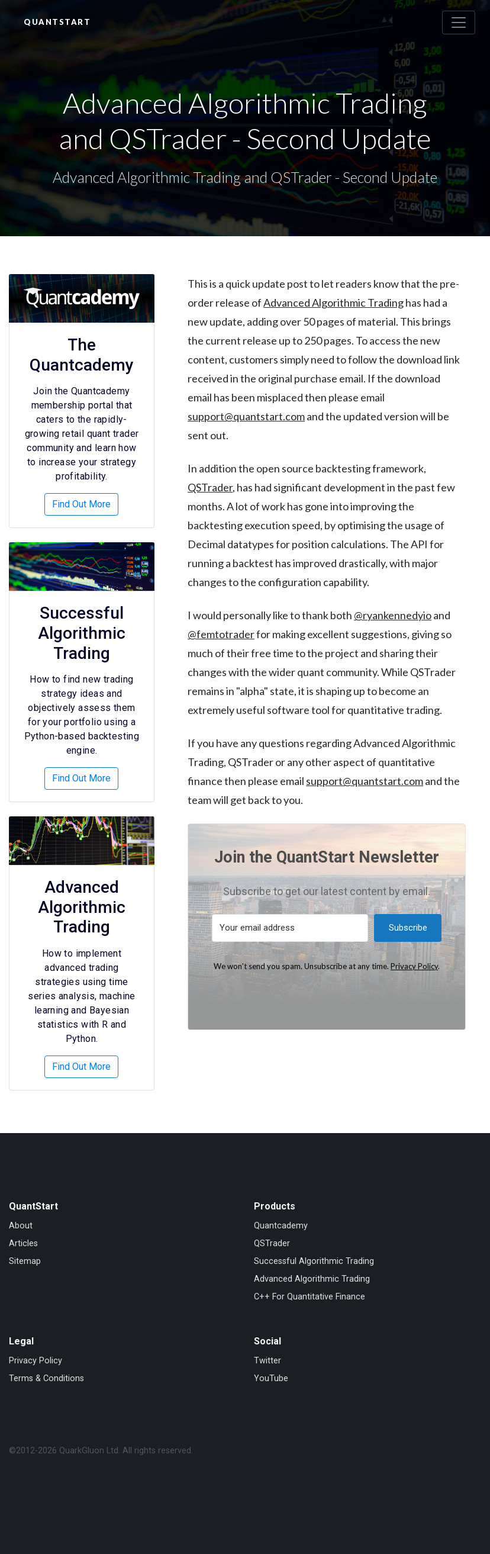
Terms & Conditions (46, 1378)
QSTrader (210, 487)
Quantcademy (281, 1226)
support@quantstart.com (246, 416)
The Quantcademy (82, 355)
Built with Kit (326, 995)
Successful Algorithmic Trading (81, 632)
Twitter (267, 1361)
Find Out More (81, 504)
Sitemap (25, 1261)
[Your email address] (290, 928)
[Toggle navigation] (458, 22)
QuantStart (57, 22)
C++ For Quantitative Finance (309, 1297)
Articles (23, 1243)
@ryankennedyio (392, 615)
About (21, 1226)
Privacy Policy (414, 966)
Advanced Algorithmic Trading (333, 302)
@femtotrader (221, 634)
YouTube (271, 1378)
